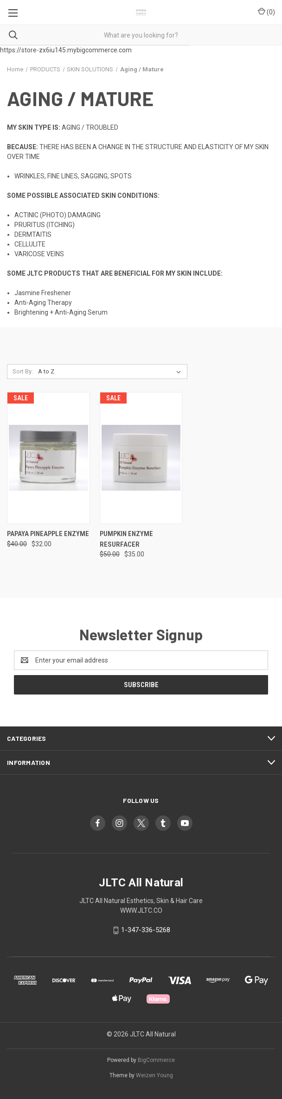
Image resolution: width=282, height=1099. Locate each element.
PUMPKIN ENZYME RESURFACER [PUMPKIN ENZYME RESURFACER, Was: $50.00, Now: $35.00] (126, 539)
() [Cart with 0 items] (266, 11)
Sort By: (23, 371)
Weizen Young (154, 1075)
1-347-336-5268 (145, 930)
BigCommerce (156, 1060)
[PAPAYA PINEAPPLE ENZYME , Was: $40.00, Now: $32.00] (48, 458)
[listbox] (111, 372)
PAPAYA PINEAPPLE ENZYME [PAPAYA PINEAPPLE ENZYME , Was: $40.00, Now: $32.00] (48, 534)
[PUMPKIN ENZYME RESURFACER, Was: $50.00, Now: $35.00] (141, 458)
